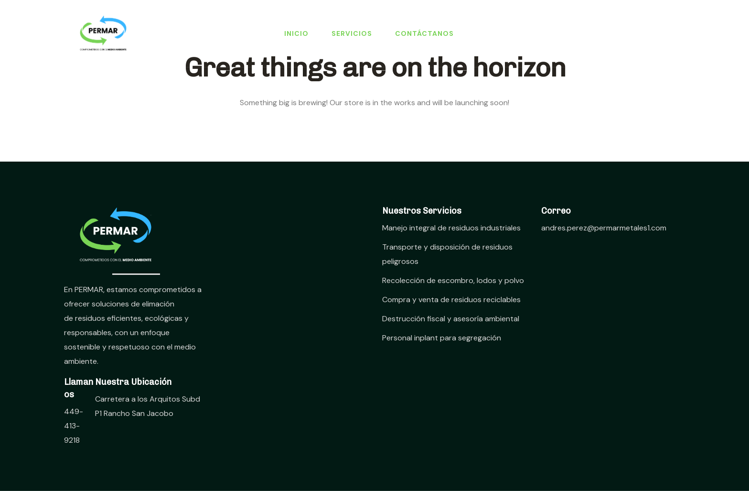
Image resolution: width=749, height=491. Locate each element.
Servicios (352, 33)
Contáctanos (424, 33)
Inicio (296, 33)
